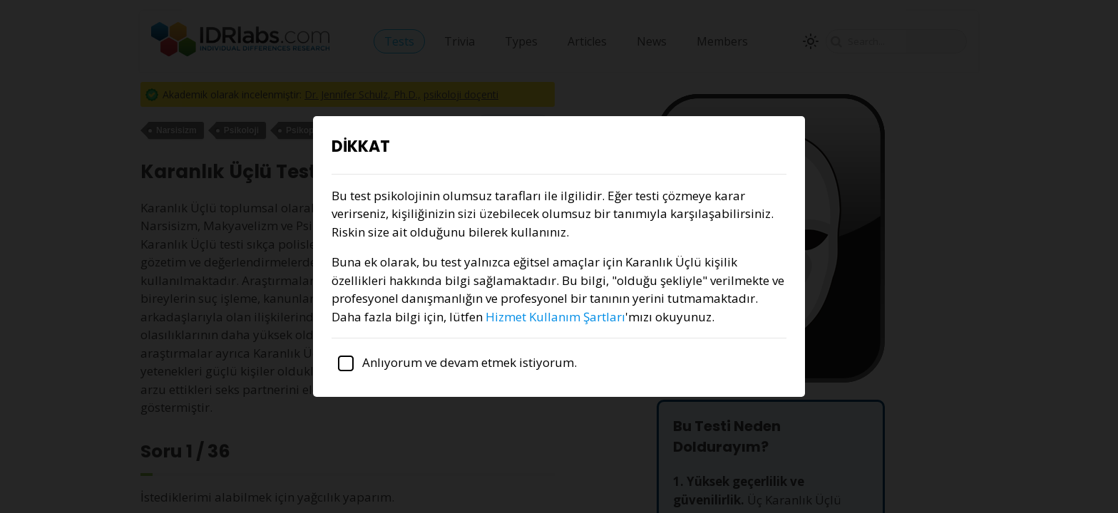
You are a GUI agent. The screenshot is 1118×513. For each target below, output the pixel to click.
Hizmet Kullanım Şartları (555, 317)
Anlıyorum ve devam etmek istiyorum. (454, 362)
